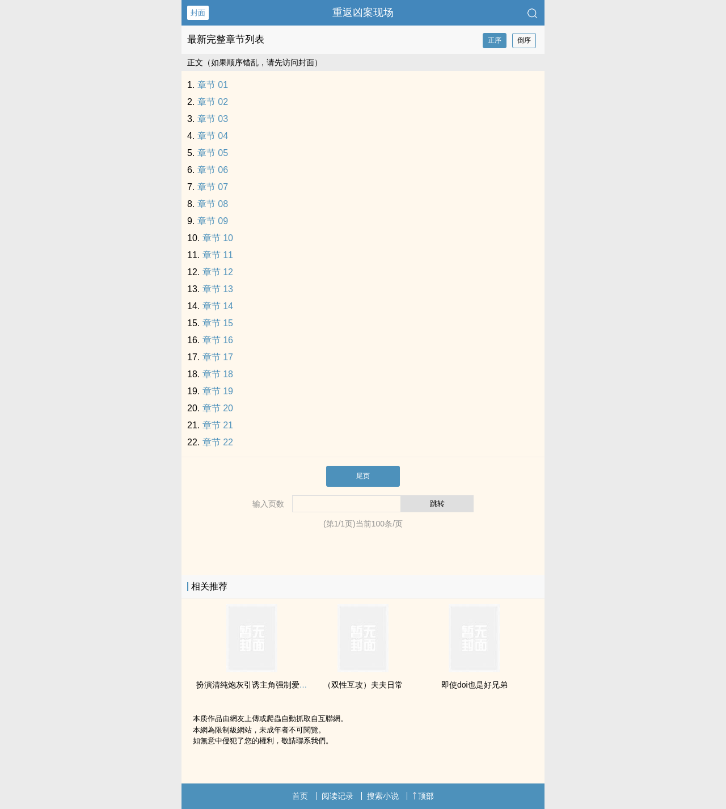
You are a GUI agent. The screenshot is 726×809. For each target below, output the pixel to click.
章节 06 (212, 170)
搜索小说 (383, 795)
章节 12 (217, 272)
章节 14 (217, 306)
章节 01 (212, 85)
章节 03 (212, 119)
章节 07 (212, 187)
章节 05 (212, 153)
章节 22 (217, 442)
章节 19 (217, 391)
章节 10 (217, 238)
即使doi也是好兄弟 (474, 684)
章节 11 (217, 255)
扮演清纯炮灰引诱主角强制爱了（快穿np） (272, 684)
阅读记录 (337, 795)
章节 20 (217, 408)
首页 (300, 795)
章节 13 (217, 289)
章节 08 (212, 204)
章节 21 (217, 425)
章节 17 (217, 357)
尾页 (363, 476)
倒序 (524, 40)
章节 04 (212, 136)
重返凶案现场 (363, 12)
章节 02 (212, 102)
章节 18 (217, 374)
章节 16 (217, 340)
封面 (198, 13)
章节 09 (212, 221)
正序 (494, 40)
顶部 (423, 795)
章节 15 (217, 323)
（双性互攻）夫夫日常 (363, 684)
